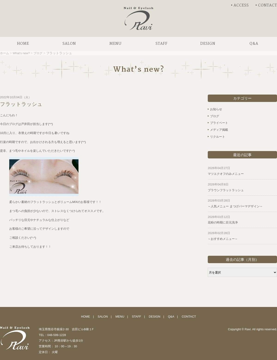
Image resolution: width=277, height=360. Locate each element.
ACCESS (241, 5)
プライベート (219, 123)
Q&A (171, 316)
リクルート (217, 136)
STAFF (136, 316)
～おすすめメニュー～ (223, 239)
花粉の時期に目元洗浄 (223, 222)
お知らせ (216, 109)
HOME (85, 316)
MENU (119, 316)
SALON (103, 316)
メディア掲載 (219, 129)
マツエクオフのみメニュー (226, 174)
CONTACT (267, 5)
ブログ (214, 116)
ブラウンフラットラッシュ (226, 190)
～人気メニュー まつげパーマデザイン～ (235, 206)
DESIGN (154, 316)
